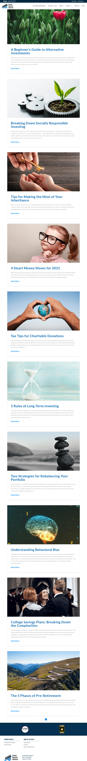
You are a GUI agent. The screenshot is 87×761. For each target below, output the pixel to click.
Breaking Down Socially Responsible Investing (39, 125)
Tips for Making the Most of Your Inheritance (37, 198)
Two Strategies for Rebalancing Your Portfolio (39, 478)
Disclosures (80, 1)
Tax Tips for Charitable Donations (37, 336)
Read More (15, 68)
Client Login (74, 1)
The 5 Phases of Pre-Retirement (36, 696)
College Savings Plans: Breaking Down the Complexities (41, 624)
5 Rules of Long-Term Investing (35, 406)
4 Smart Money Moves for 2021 (35, 268)
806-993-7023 (12, 1)
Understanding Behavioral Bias (35, 550)
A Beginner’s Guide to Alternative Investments (37, 51)
